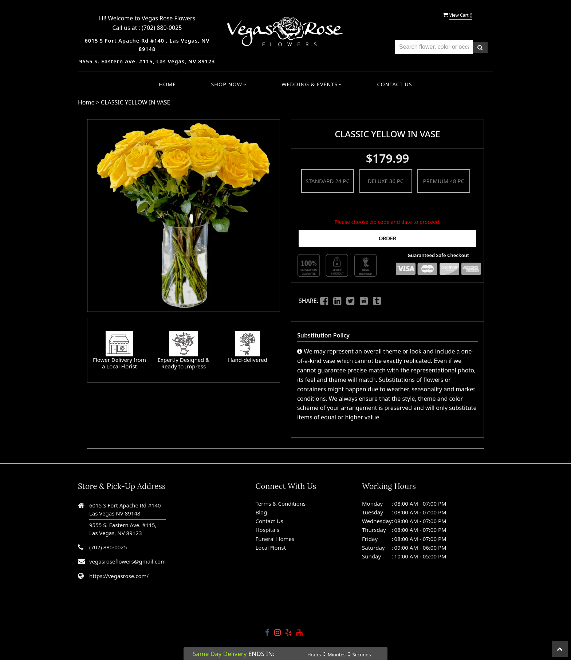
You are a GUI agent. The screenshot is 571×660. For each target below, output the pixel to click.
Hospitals (267, 529)
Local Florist (271, 547)
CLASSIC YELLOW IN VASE (135, 102)
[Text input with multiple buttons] (434, 47)
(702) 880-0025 (162, 28)
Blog (261, 512)
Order (387, 238)
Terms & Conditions (281, 503)
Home (167, 84)
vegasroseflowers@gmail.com (127, 561)
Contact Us (394, 84)
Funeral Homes (275, 538)
